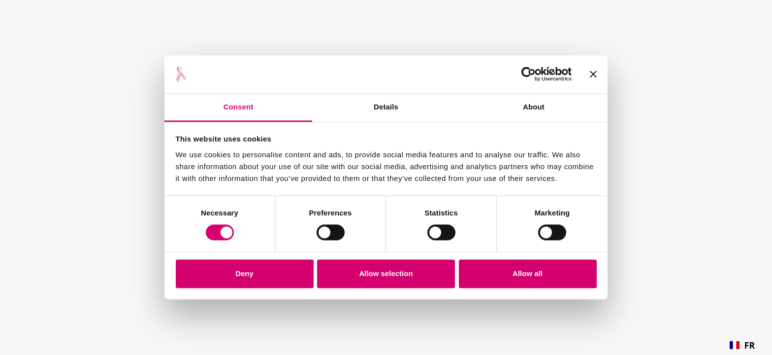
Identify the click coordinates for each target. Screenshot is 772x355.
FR (742, 345)
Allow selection (386, 273)
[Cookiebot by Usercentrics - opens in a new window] (528, 74)
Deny (244, 273)
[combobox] (742, 345)
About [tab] (534, 107)
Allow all (528, 273)
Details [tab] (386, 107)
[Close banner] (593, 74)
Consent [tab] (239, 107)
